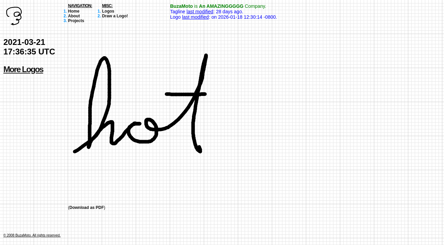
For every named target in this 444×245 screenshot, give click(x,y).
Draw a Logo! (115, 16)
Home (73, 11)
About (74, 16)
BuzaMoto (181, 6)
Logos (108, 11)
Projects (76, 20)
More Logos (23, 69)
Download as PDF (86, 207)
